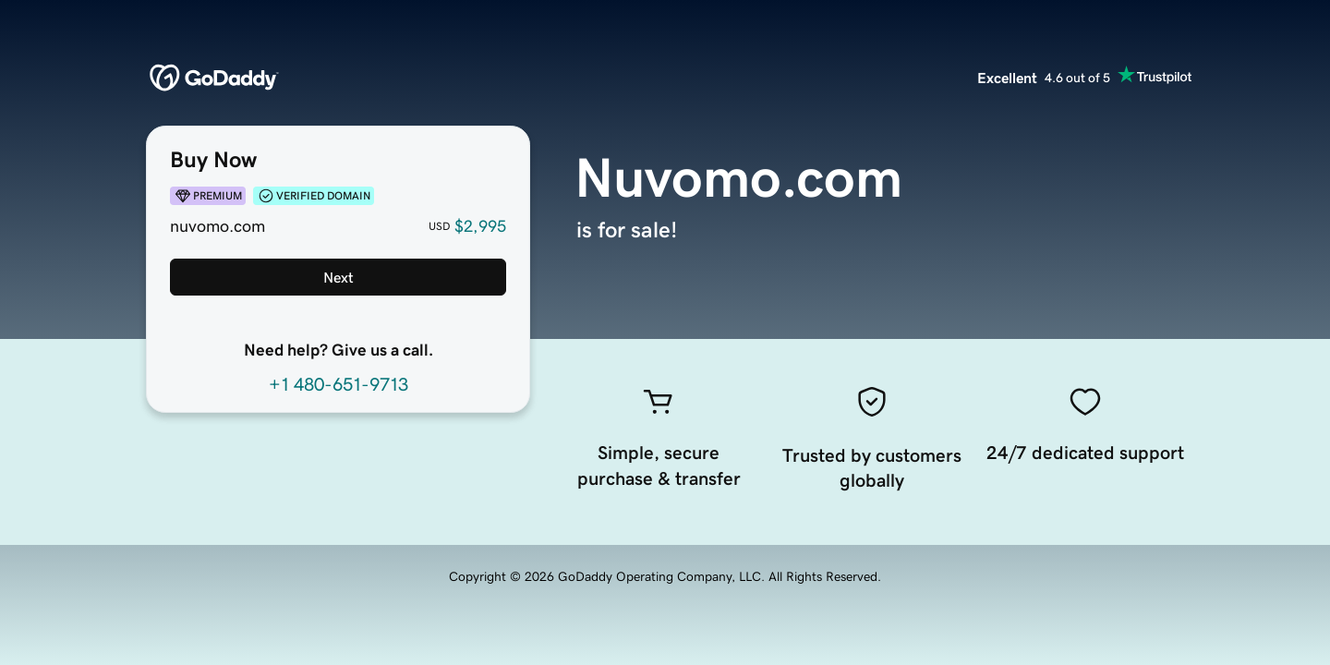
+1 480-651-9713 (338, 384)
